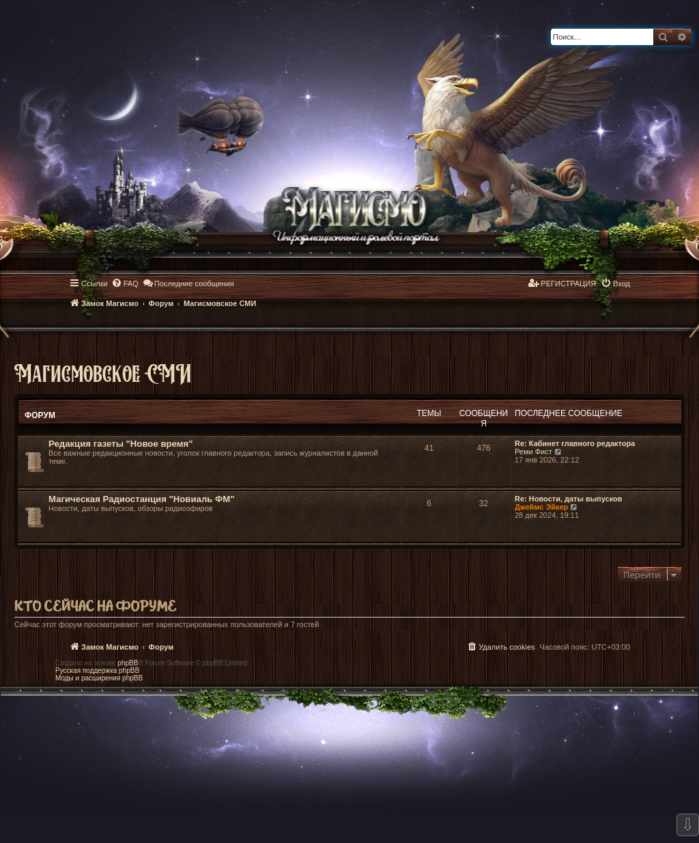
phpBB (127, 663)
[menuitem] (125, 283)
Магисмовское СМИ (102, 372)
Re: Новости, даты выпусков (569, 499)
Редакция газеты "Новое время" (120, 444)
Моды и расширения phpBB (99, 678)
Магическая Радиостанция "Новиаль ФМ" (141, 499)
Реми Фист (533, 451)
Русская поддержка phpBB (97, 670)
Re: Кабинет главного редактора (575, 443)
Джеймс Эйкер (541, 507)
